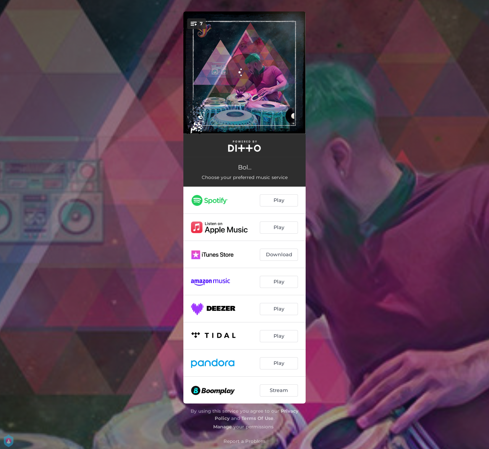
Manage (222, 426)
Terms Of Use (257, 418)
